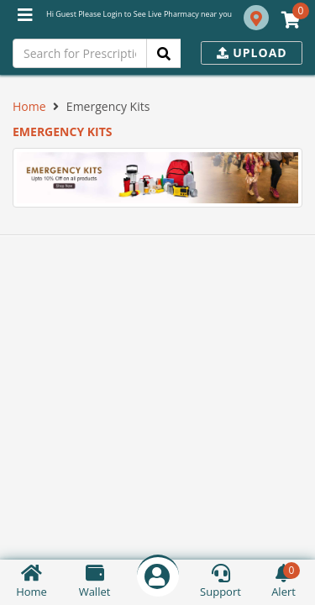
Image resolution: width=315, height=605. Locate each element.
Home (29, 106)
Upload (252, 52)
